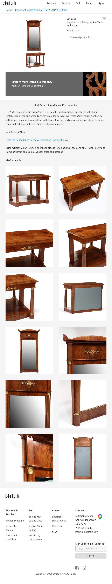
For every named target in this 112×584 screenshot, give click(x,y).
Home (9, 9)
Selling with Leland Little (35, 518)
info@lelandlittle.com (86, 531)
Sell (78, 3)
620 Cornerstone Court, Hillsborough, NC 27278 (85, 519)
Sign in (101, 3)
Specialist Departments (59, 518)
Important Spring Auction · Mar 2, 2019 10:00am (41, 9)
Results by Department (35, 537)
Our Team (57, 526)
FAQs (54, 531)
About (89, 3)
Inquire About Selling (36, 528)
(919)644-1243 (83, 527)
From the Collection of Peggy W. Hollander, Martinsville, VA (37, 139)
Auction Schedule (15, 520)
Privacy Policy (69, 573)
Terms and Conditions (11, 537)
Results (66, 3)
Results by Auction (11, 528)
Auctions (51, 3)
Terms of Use (52, 573)
